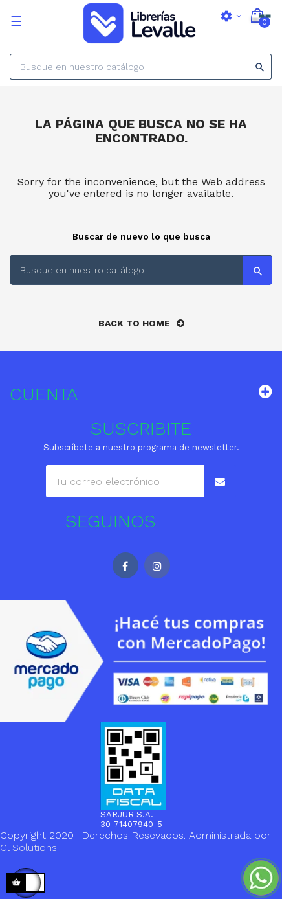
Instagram (157, 565)
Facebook (125, 565)
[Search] (140, 66)
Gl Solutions (28, 847)
